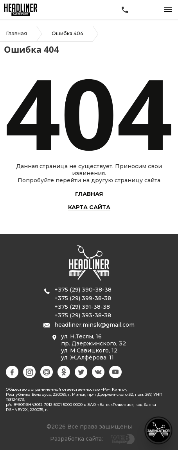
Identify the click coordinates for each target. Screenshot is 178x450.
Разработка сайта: (76, 438)
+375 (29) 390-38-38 (82, 289)
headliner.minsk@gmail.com (94, 324)
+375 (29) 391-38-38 (82, 306)
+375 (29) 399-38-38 (82, 298)
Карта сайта (89, 207)
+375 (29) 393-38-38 (82, 315)
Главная (16, 33)
